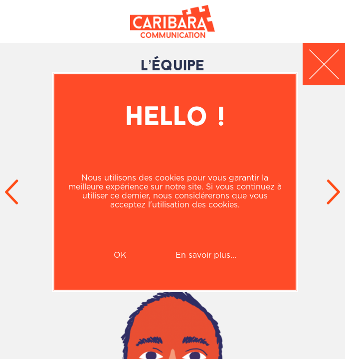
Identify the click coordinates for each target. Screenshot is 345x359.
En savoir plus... (205, 254)
